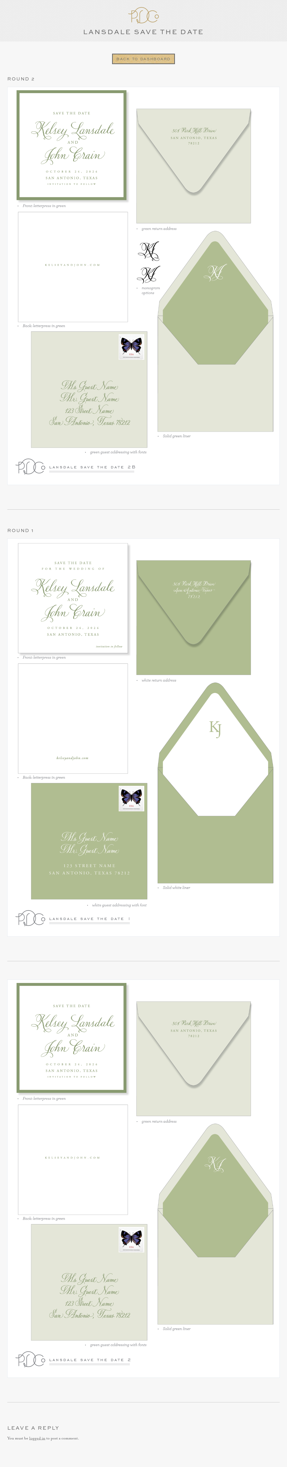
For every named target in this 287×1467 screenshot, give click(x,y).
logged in (37, 1438)
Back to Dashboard (143, 59)
